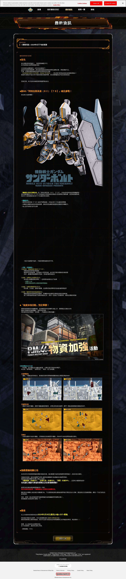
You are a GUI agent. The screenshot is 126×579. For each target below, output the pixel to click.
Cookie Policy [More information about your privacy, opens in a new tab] (56, 5)
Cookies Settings (82, 3)
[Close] (123, 3)
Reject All (96, 3)
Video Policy (89, 570)
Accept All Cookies (110, 3)
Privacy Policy (70, 570)
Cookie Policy (80, 570)
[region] (63, 3)
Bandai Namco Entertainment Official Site (43, 570)
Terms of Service (60, 570)
